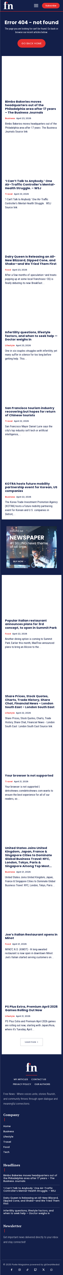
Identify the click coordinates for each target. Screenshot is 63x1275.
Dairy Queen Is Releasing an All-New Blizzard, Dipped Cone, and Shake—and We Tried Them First (30, 260)
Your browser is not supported (29, 775)
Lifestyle (10, 345)
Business (10, 118)
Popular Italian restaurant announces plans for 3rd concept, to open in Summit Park (31, 624)
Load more (31, 1042)
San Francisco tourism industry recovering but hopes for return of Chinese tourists (30, 411)
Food (8, 270)
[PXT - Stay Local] (8, 5)
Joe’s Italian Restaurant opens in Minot (31, 936)
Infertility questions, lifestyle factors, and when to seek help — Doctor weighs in (31, 335)
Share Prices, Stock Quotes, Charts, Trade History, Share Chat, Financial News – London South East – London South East (29, 701)
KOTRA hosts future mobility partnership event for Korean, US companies (31, 487)
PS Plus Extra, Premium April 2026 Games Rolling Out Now (31, 1008)
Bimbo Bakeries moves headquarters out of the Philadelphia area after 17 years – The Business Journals (30, 107)
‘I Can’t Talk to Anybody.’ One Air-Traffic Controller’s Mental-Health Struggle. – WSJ (30, 184)
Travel (9, 194)
